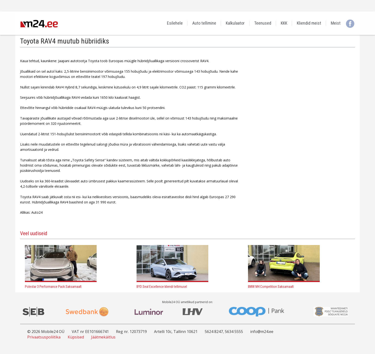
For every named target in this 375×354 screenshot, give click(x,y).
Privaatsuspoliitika (44, 337)
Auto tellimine (204, 23)
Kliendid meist (309, 23)
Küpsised (76, 337)
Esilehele (175, 23)
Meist (336, 23)
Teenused (262, 23)
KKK (284, 23)
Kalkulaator (235, 23)
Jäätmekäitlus (103, 337)
